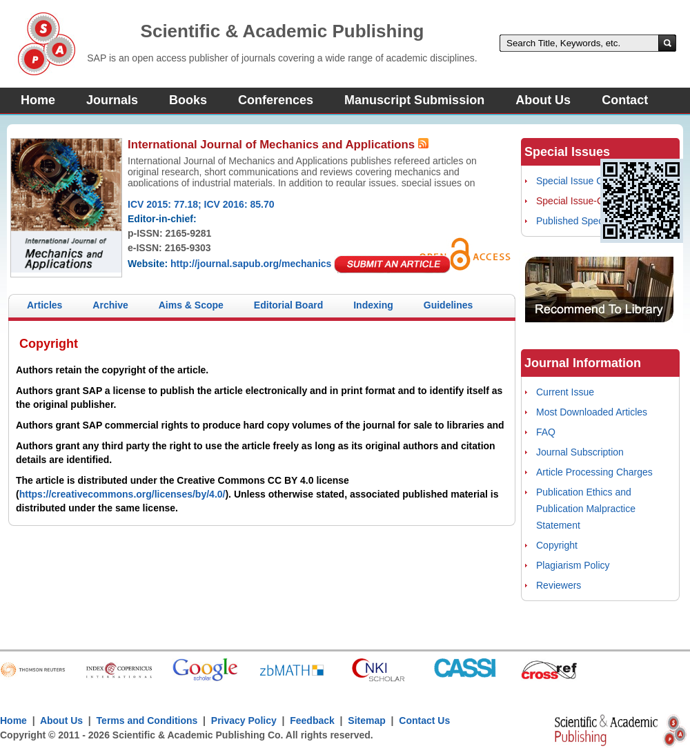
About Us (543, 100)
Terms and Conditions (147, 720)
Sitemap (366, 720)
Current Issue (565, 392)
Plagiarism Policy (573, 565)
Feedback (312, 720)
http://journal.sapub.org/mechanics (250, 263)
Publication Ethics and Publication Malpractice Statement (585, 509)
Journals (112, 100)
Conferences (275, 100)
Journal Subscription (580, 452)
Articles (44, 305)
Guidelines (448, 305)
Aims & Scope (191, 305)
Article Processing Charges (594, 472)
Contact (625, 100)
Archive (110, 305)
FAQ (545, 432)
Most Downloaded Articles (591, 412)
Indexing (373, 305)
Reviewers (558, 585)
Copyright (557, 545)
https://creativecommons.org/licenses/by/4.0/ (122, 494)
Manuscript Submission (414, 100)
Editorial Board (288, 305)
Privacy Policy (244, 720)
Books (188, 100)
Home (38, 100)
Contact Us (424, 720)
